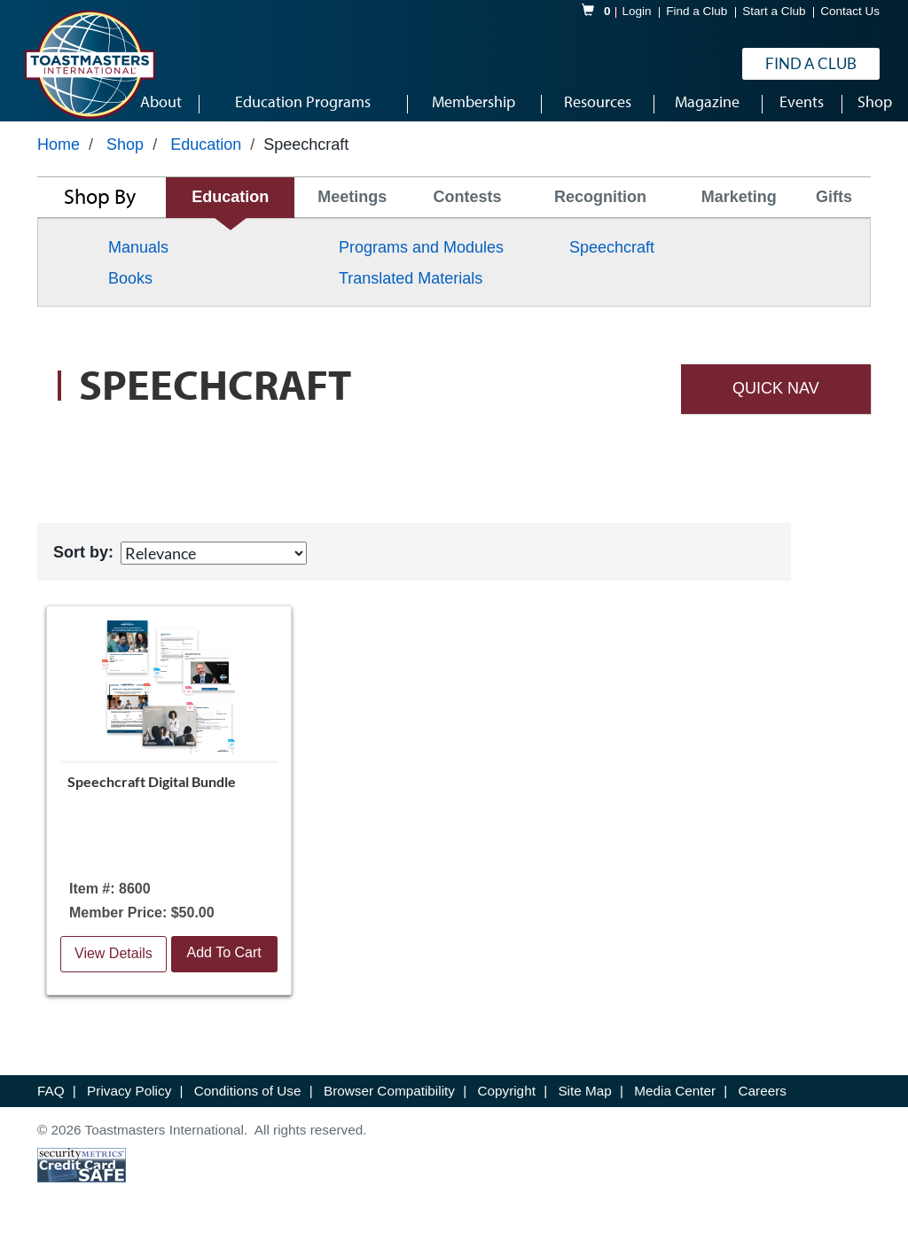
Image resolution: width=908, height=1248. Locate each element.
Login (637, 12)
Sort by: (83, 564)
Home (58, 157)
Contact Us (850, 12)
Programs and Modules (421, 260)
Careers (763, 1103)
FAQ (52, 1103)
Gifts (834, 210)
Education (205, 157)
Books (130, 291)
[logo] (89, 66)
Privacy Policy (131, 1103)
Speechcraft (611, 260)
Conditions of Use (249, 1103)
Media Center (676, 1103)
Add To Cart (224, 964)
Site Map (586, 1103)
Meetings (352, 210)
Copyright (508, 1103)
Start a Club (773, 12)
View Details (113, 965)
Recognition (600, 210)
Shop (125, 157)
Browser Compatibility (391, 1103)
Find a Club (696, 12)
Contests (468, 210)
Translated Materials (410, 291)
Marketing (739, 210)
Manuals (138, 260)
